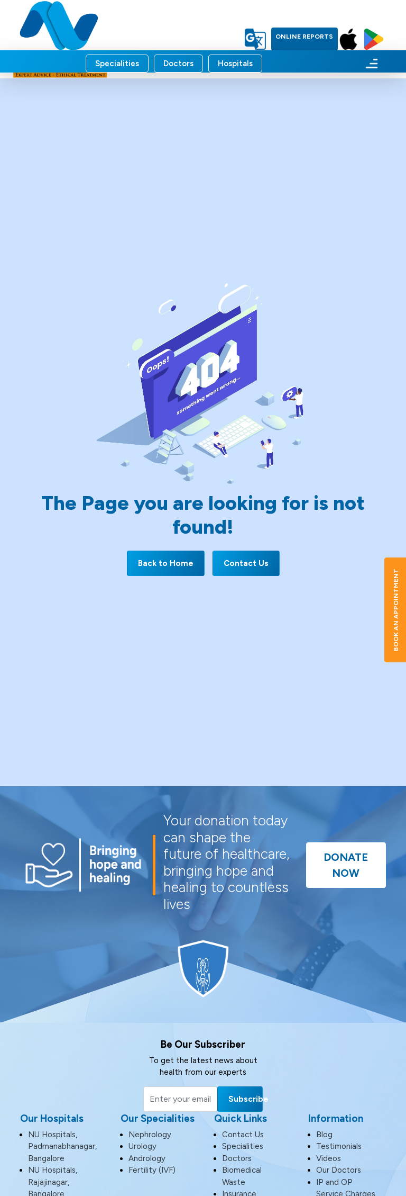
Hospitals (235, 63)
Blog (324, 1134)
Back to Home (165, 563)
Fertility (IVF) (152, 1170)
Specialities (117, 63)
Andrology (146, 1158)
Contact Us (246, 563)
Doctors (178, 63)
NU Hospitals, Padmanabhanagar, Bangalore (62, 1146)
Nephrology (149, 1134)
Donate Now (346, 865)
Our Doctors (338, 1170)
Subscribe (245, 1099)
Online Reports (304, 36)
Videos (328, 1158)
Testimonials (339, 1146)
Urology (142, 1146)
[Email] (180, 1099)
